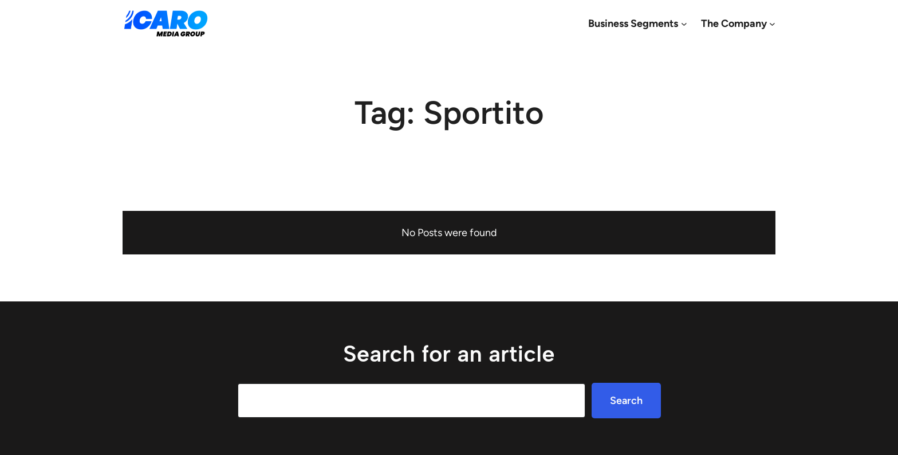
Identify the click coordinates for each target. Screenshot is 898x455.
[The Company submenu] (772, 24)
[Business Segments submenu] (684, 24)
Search (626, 400)
